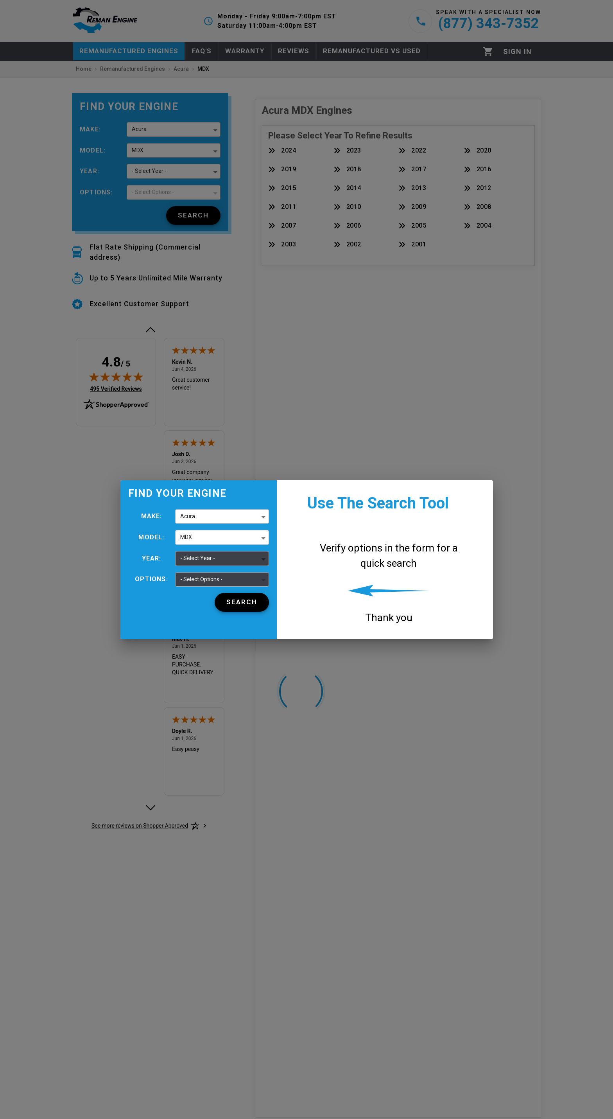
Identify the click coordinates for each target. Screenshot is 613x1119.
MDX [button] (186, 537)
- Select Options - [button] (201, 579)
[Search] (242, 602)
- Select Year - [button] (197, 558)
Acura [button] (187, 516)
